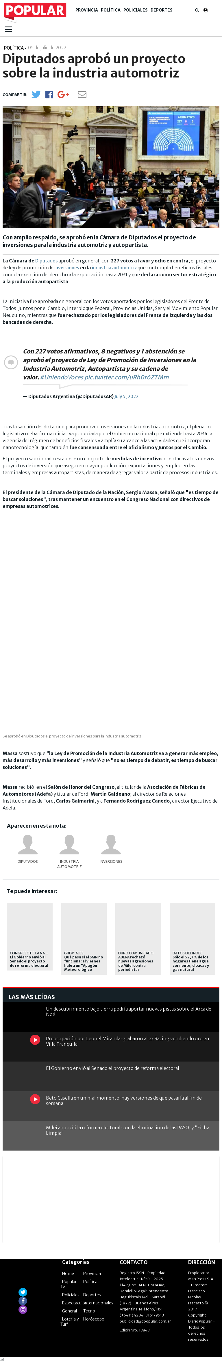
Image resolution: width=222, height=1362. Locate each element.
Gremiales (74, 953)
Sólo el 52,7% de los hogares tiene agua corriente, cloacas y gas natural (191, 963)
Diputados (46, 261)
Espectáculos (74, 1303)
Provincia (86, 10)
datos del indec (188, 953)
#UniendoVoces (61, 377)
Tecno (89, 1311)
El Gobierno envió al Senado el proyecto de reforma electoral (29, 961)
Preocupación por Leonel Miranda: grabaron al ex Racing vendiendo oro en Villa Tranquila (127, 1041)
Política (111, 10)
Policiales (135, 10)
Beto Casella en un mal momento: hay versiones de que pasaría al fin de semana (124, 1100)
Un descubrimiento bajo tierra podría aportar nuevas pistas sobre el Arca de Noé (128, 1011)
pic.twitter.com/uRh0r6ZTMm (126, 377)
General (69, 1311)
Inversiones (111, 861)
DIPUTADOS (28, 861)
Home (68, 1273)
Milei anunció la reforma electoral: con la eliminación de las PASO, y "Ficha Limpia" (127, 1130)
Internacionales (98, 1303)
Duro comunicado (135, 953)
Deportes (162, 10)
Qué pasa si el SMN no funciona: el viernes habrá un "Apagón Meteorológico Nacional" (83, 965)
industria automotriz (114, 267)
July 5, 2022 (126, 396)
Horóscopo (93, 1319)
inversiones (66, 267)
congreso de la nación (31, 953)
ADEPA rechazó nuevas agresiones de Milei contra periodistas (135, 963)
